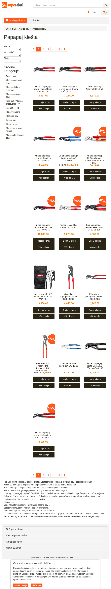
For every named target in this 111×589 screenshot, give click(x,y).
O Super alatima (14, 529)
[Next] (64, 49)
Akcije (36, 20)
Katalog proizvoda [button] (15, 20)
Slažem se (36, 585)
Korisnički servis (14, 542)
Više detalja (43, 108)
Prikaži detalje (20, 585)
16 (59, 49)
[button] (92, 12)
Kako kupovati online (16, 535)
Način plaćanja (13, 548)
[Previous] (34, 49)
